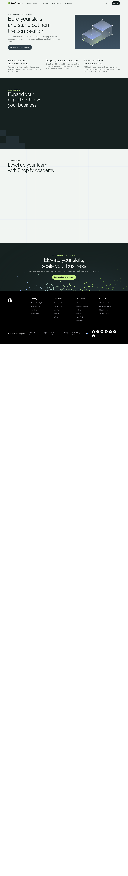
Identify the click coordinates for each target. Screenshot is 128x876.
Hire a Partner (103, 310)
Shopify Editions (36, 306)
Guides (78, 310)
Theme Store (58, 306)
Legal (45, 333)
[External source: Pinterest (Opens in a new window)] (93, 335)
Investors (34, 310)
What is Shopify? (36, 303)
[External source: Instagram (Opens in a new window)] (106, 331)
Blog (77, 303)
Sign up (115, 3)
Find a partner (68, 3)
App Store (57, 310)
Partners (56, 313)
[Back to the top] (10, 300)
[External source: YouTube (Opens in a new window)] (102, 331)
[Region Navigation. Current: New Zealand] (17, 334)
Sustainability (35, 313)
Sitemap (65, 333)
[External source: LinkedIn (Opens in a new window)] (114, 331)
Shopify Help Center (105, 303)
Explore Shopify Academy (20, 47)
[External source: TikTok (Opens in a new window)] (110, 331)
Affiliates (56, 317)
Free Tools (79, 317)
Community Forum (105, 306)
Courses (79, 313)
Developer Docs (59, 303)
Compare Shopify (82, 306)
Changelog (79, 320)
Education (46, 3)
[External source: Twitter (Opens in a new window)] (97, 331)
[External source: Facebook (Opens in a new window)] (93, 331)
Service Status (104, 313)
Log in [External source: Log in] (107, 3)
